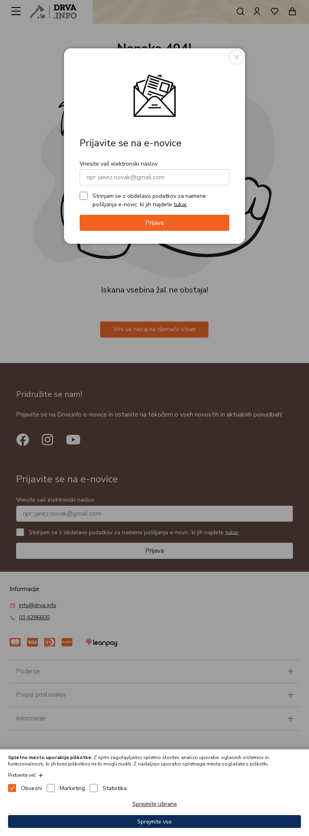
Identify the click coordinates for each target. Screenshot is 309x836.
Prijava (154, 222)
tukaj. (180, 204)
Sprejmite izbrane (154, 804)
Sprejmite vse (154, 822)
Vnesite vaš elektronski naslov (119, 164)
